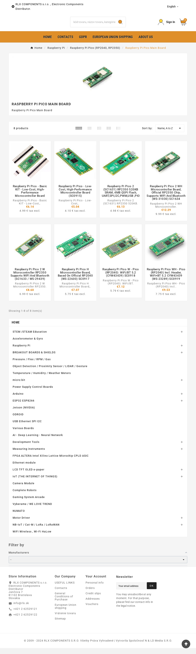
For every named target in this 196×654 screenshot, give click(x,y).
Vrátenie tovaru (65, 619)
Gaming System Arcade (29, 503)
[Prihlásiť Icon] (166, 25)
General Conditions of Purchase (64, 602)
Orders (90, 593)
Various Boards (23, 434)
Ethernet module (24, 468)
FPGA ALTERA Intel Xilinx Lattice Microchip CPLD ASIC (51, 461)
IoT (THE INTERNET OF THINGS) (35, 482)
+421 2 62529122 (25, 620)
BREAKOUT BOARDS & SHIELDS (34, 358)
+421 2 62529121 (25, 614)
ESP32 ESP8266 (23, 406)
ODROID (18, 420)
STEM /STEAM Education (30, 337)
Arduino (18, 399)
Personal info (95, 588)
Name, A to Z (170, 134)
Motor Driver (21, 523)
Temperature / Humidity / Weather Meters (42, 378)
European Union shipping (65, 612)
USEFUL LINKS (65, 588)
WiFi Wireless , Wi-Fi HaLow (32, 537)
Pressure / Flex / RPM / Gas (32, 365)
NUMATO (19, 516)
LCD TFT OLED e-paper (28, 475)
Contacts (61, 593)
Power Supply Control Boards (33, 392)
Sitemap (60, 624)
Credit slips (93, 599)
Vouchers (92, 610)
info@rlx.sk (21, 609)
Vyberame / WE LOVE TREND (32, 509)
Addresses (93, 604)
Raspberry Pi (21, 351)
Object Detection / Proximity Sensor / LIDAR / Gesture (50, 372)
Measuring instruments (29, 454)
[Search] (92, 25)
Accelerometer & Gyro (28, 344)
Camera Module (23, 489)
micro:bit (19, 385)
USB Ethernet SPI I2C (27, 427)
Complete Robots (25, 496)
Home (16, 328)
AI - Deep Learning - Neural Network (38, 441)
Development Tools (26, 447)
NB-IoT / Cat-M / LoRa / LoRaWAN (36, 530)
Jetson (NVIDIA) (24, 413)
